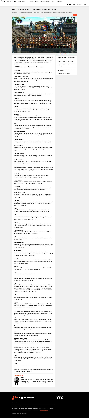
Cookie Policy (21, 405)
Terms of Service (29, 405)
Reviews (19, 1)
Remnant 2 (32, 1)
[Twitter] (67, 4)
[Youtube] (70, 4)
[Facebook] (69, 4)
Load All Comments (17, 388)
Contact (85, 4)
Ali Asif (14, 14)
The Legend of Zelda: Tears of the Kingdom (42, 1)
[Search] (87, 1)
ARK (27, 1)
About (74, 4)
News (15, 1)
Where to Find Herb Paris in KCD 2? (64, 73)
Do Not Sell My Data (44, 410)
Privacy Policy (14, 405)
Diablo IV (53, 1)
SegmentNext (7, 1)
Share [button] (75, 15)
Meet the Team (79, 4)
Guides (23, 1)
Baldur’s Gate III (59, 1)
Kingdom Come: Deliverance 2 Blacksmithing (66, 61)
